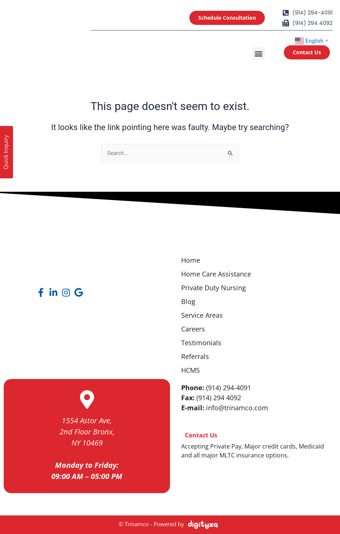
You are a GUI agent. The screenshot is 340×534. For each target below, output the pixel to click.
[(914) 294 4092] (285, 23)
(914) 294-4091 (312, 12)
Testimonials (201, 342)
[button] (259, 53)
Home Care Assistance (216, 273)
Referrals (195, 356)
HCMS (190, 370)
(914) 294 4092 (312, 23)
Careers (193, 328)
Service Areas (202, 315)
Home (190, 260)
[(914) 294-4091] (285, 12)
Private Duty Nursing (213, 287)
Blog (188, 301)
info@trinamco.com (237, 407)
